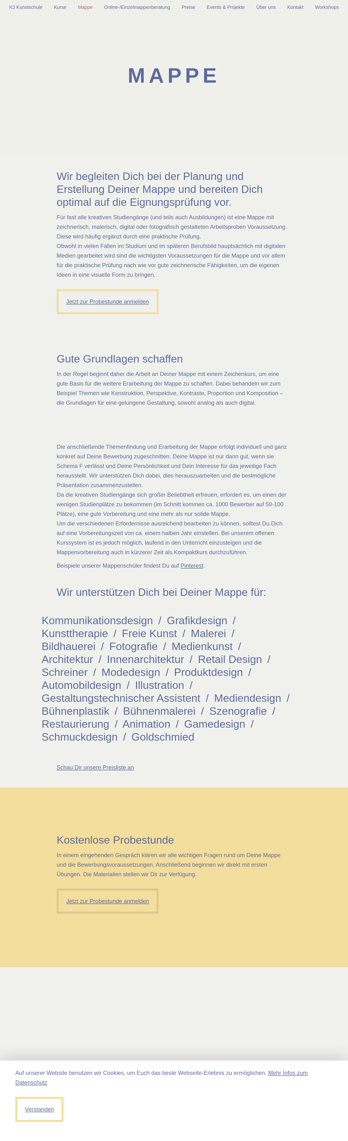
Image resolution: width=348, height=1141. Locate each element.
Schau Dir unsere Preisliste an (95, 767)
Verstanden (39, 1109)
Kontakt (295, 7)
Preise (188, 7)
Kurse (60, 7)
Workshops (327, 7)
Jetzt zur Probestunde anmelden (107, 301)
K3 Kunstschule (25, 7)
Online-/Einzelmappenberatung (137, 7)
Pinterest (192, 565)
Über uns (266, 7)
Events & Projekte (226, 7)
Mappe (85, 7)
